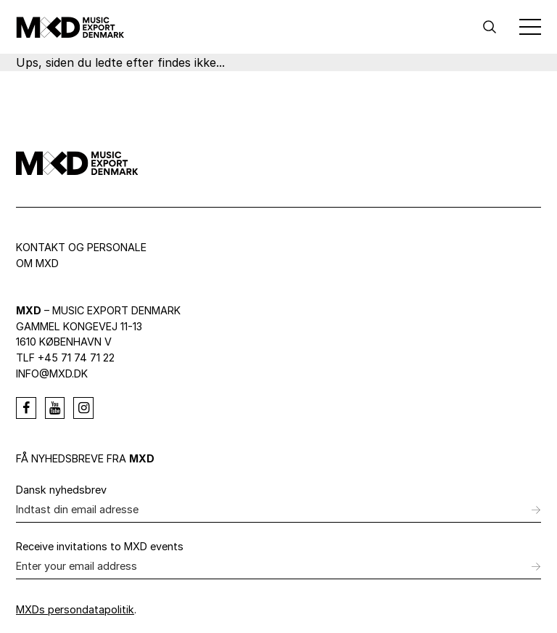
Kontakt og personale (81, 247)
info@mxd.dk (52, 373)
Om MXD (37, 263)
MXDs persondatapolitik (75, 609)
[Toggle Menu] (530, 27)
